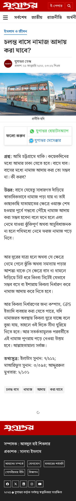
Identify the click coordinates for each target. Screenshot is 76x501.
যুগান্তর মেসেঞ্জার (48, 140)
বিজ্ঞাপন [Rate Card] (33, 472)
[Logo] (20, 6)
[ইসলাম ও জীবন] (15, 31)
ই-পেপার (56, 6)
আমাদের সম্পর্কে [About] (14, 464)
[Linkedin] (23, 484)
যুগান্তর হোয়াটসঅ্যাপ (52, 131)
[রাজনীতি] (54, 17)
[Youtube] (39, 484)
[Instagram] (31, 484)
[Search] (69, 5)
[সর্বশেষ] (20, 17)
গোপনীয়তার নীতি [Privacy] (14, 472)
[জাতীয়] (36, 17)
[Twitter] (15, 484)
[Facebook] (7, 484)
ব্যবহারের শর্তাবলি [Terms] (54, 464)
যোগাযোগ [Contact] (34, 464)
